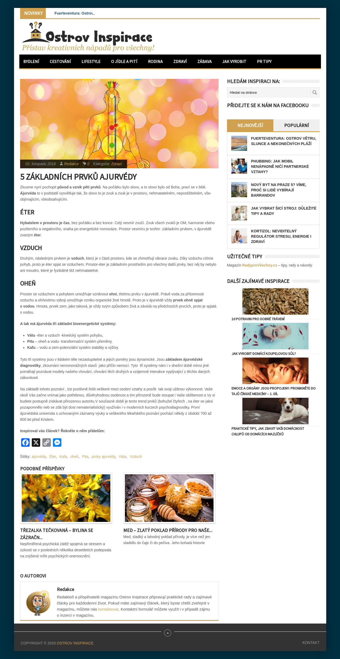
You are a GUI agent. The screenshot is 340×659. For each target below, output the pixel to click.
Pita (85, 456)
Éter (52, 456)
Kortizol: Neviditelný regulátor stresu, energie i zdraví (281, 236)
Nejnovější (250, 125)
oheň (74, 456)
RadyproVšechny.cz (259, 265)
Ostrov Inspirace (75, 643)
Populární (296, 125)
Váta (122, 456)
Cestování (60, 61)
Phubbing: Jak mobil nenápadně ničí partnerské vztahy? (280, 166)
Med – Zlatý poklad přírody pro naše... (167, 530)
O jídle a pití (124, 61)
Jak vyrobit (234, 61)
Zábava (204, 61)
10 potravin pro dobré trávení (258, 319)
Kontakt (311, 642)
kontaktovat (108, 609)
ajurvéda (39, 456)
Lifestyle (91, 61)
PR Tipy (264, 61)
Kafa (63, 456)
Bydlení (31, 61)
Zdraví (180, 61)
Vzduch (136, 456)
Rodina (155, 61)
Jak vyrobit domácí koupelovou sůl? (264, 353)
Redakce (71, 164)
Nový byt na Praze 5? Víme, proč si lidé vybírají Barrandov (278, 190)
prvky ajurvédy (103, 456)
